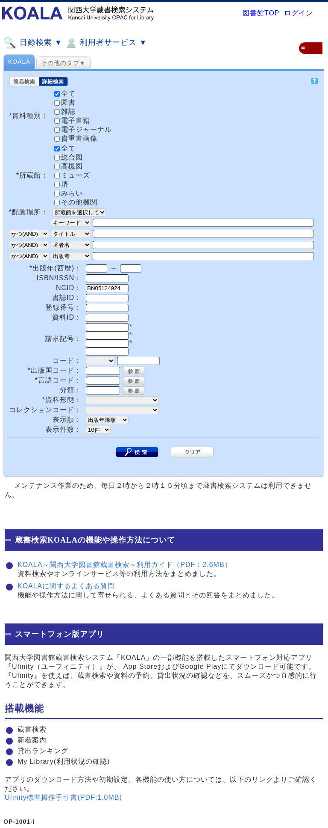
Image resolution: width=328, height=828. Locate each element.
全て (65, 148)
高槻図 (68, 166)
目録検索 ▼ (32, 42)
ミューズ (72, 175)
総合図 (68, 157)
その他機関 (75, 202)
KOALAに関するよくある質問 (66, 586)
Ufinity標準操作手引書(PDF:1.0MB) (63, 797)
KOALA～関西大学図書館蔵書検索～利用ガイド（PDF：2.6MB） (125, 564)
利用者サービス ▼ (105, 42)
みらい (68, 193)
